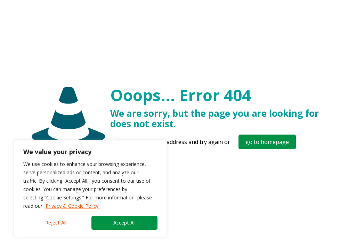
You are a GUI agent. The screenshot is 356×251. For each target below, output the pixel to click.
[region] (90, 188)
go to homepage (267, 142)
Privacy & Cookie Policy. (72, 206)
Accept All (124, 222)
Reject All (55, 222)
